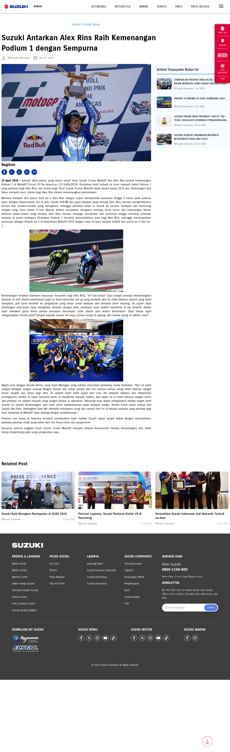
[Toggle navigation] (221, 6)
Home (76, 24)
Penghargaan (131, 583)
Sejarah (128, 570)
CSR (126, 603)
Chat (222, 78)
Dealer (222, 42)
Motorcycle (123, 6)
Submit (210, 607)
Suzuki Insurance (96, 583)
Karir (127, 590)
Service (162, 6)
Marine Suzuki (20, 577)
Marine (143, 6)
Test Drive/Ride (223, 69)
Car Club (54, 563)
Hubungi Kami (95, 563)
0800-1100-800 (175, 569)
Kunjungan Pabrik (134, 577)
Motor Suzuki (19, 570)
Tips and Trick (57, 583)
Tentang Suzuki (133, 563)
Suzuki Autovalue (97, 577)
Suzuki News (91, 24)
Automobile (98, 6)
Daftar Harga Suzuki (23, 583)
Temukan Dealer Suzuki (25, 590)
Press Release (200, 6)
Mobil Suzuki (19, 563)
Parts (178, 6)
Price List (222, 30)
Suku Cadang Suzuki (23, 603)
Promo (53, 570)
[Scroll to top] (207, 741)
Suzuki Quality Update (24, 610)
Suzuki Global (131, 597)
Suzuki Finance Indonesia (101, 570)
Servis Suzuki (19, 597)
